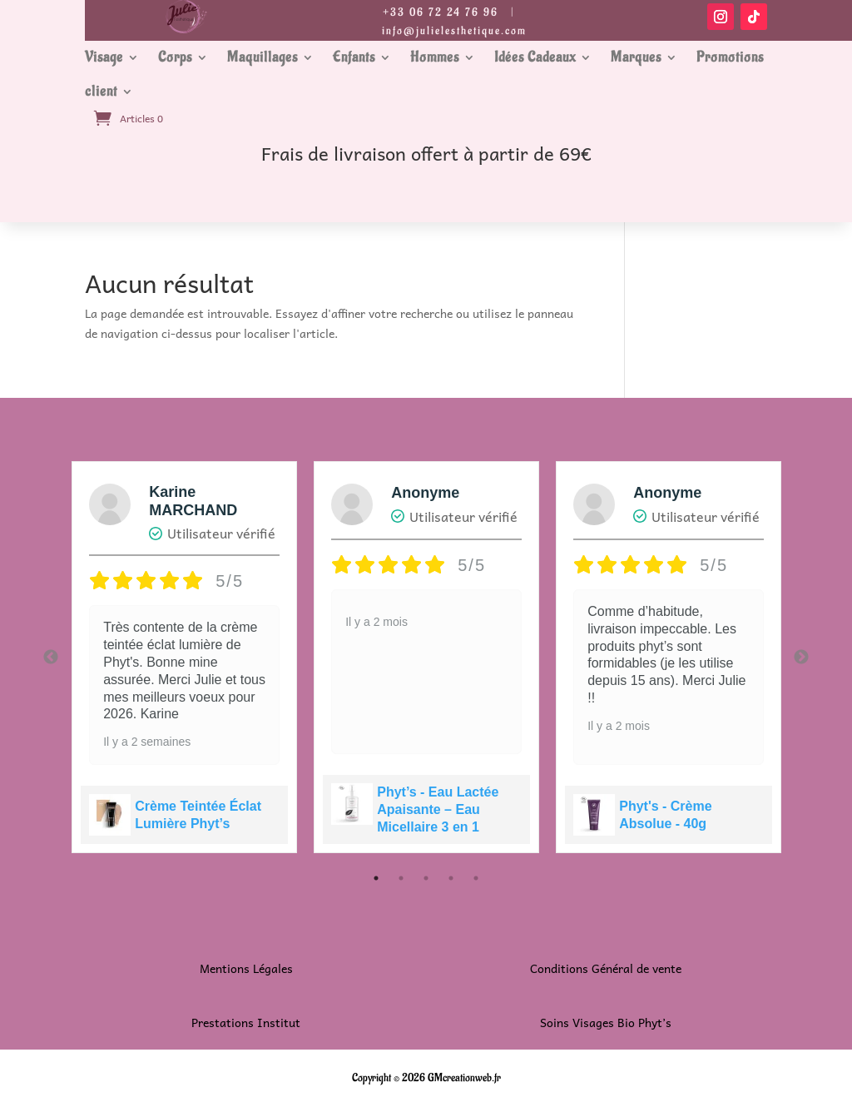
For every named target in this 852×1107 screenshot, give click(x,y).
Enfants (354, 57)
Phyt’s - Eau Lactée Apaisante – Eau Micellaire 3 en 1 (437, 809)
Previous (50, 657)
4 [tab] (451, 878)
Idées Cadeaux (535, 57)
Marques (636, 57)
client (101, 91)
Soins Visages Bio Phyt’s (605, 1022)
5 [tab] (476, 878)
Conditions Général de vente (605, 968)
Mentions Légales (246, 968)
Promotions (730, 57)
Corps (175, 57)
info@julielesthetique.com (454, 30)
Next (801, 657)
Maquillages (262, 57)
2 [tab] (401, 878)
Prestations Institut (245, 1022)
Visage (104, 57)
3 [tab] (426, 878)
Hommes (434, 57)
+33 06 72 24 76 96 (440, 12)
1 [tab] (376, 878)
